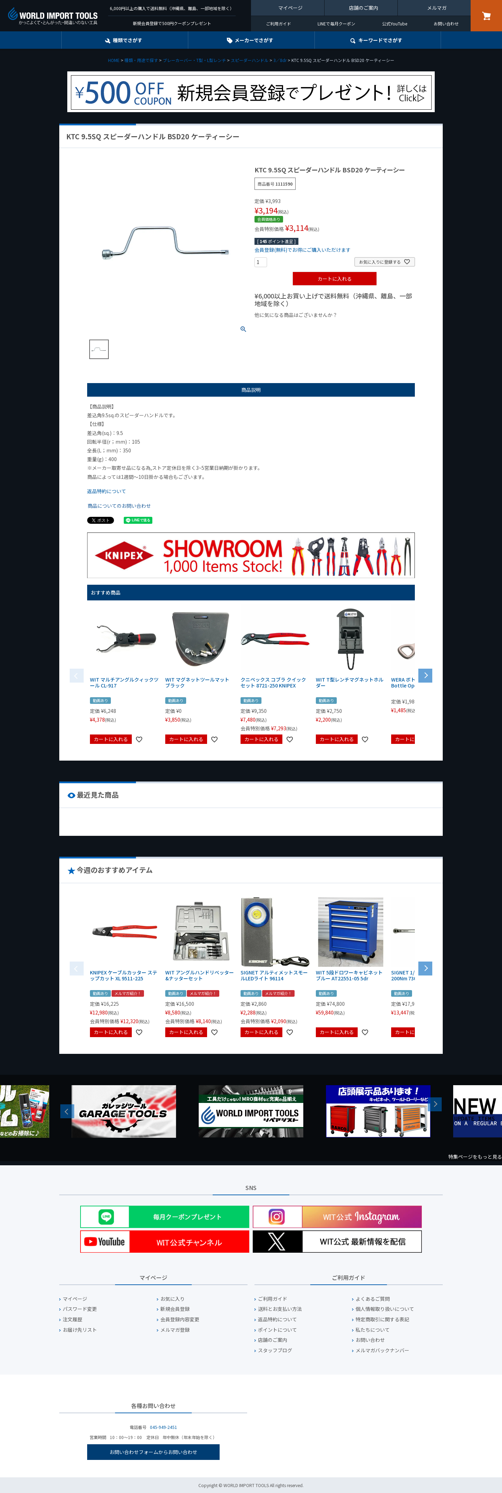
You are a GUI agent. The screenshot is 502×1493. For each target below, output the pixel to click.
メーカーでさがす (254, 40)
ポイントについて (277, 1330)
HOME (114, 60)
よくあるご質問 (373, 1299)
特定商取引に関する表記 (382, 1319)
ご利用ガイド (278, 23)
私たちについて (373, 1330)
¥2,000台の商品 (367, 326)
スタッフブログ (275, 1350)
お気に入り (172, 1299)
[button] (425, 675)
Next (435, 1104)
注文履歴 (72, 1319)
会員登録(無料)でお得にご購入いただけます (302, 249)
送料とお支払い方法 (280, 1309)
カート (486, 15)
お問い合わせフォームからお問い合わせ (153, 1451)
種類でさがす (127, 40)
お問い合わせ (446, 23)
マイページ (290, 7)
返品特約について (106, 491)
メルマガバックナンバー (382, 1350)
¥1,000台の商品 (323, 326)
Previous (67, 1111)
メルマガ (437, 7)
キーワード (380, 40)
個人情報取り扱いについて (385, 1309)
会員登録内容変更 (179, 1319)
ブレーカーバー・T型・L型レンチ (194, 60)
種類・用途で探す (141, 60)
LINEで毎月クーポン (336, 23)
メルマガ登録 (175, 1330)
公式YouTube (394, 23)
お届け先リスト (80, 1330)
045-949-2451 (163, 1427)
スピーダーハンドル (249, 60)
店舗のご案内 (363, 7)
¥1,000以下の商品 (277, 326)
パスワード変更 (80, 1309)
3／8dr (280, 60)
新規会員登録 (175, 1309)
